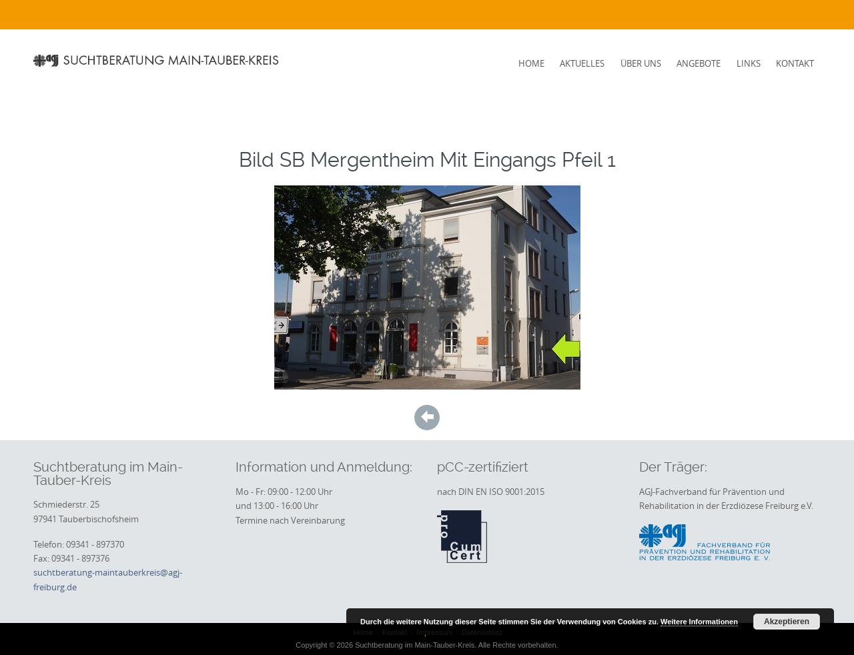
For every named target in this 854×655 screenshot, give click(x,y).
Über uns (640, 63)
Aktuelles (582, 63)
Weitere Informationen (699, 622)
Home (531, 63)
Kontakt (795, 63)
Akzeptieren (786, 621)
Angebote (699, 63)
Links (749, 63)
